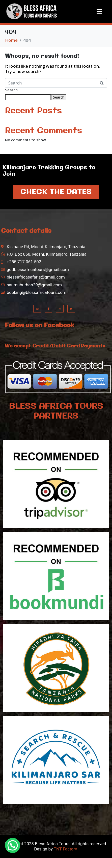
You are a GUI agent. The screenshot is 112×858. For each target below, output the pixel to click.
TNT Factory (65, 848)
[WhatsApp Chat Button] (12, 845)
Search (11, 90)
